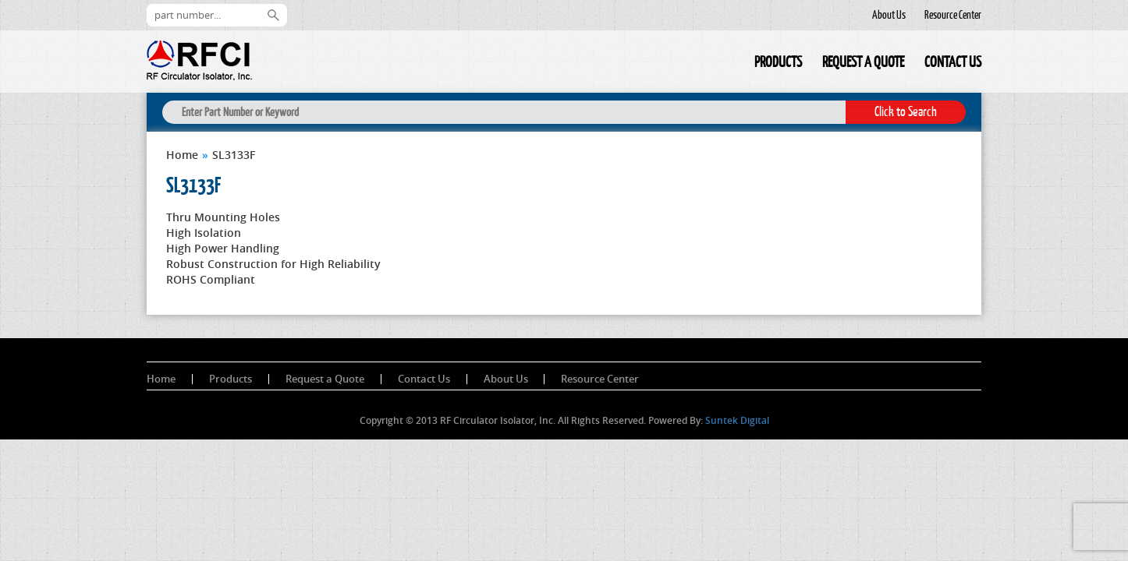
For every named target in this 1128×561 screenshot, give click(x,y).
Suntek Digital (737, 420)
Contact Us (952, 61)
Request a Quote (863, 61)
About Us (889, 14)
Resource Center (952, 14)
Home (734, 64)
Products (778, 61)
